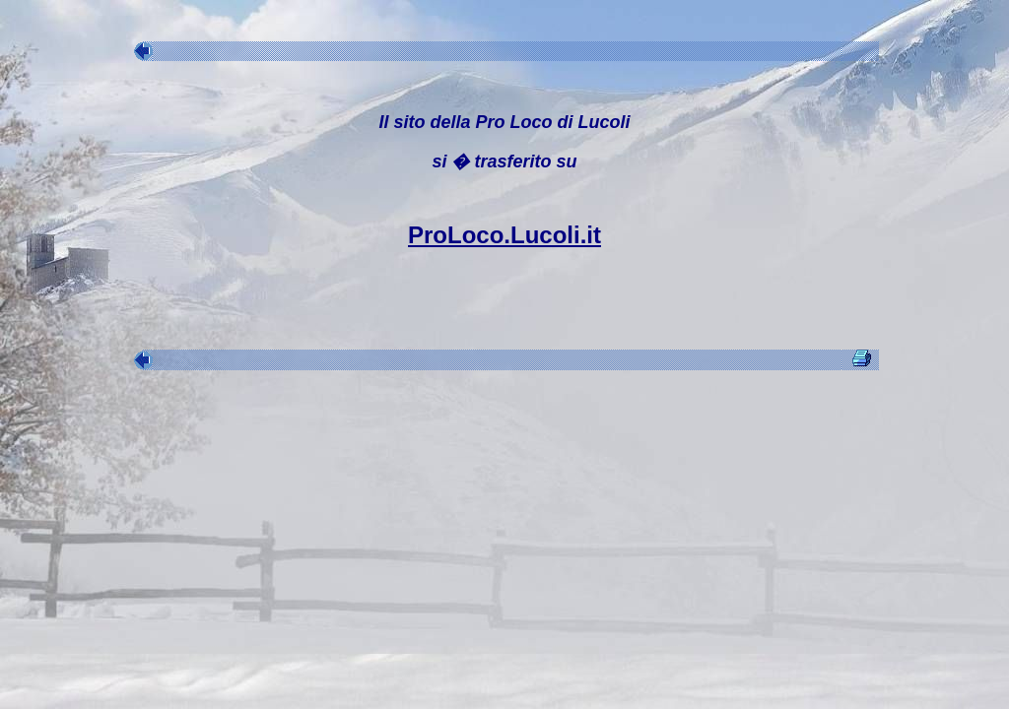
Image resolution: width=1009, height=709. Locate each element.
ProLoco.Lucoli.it (504, 235)
